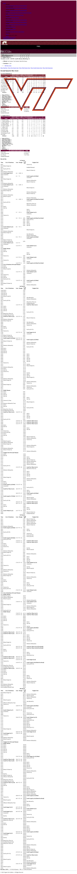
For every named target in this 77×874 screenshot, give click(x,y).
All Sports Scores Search (8, 38)
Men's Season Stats (10, 15)
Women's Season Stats (19, 15)
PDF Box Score (8, 65)
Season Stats (13, 5)
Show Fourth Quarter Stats (36, 68)
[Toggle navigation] (1, 1)
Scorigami (29, 12)
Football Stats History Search (9, 37)
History (17, 17)
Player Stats (18, 5)
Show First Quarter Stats (13, 68)
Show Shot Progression (48, 68)
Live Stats (8, 5)
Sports (4, 3)
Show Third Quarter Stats (24, 68)
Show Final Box (4, 68)
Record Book (24, 5)
